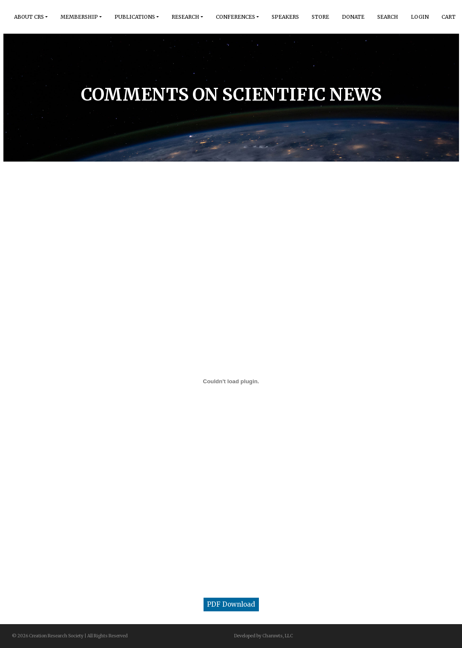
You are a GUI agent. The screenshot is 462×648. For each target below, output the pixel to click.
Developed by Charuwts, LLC (263, 636)
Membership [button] (79, 17)
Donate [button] (353, 17)
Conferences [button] (235, 17)
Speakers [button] (285, 17)
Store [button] (320, 17)
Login (420, 17)
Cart (449, 17)
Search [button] (387, 17)
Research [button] (185, 17)
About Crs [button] (29, 17)
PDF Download (231, 604)
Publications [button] (135, 17)
